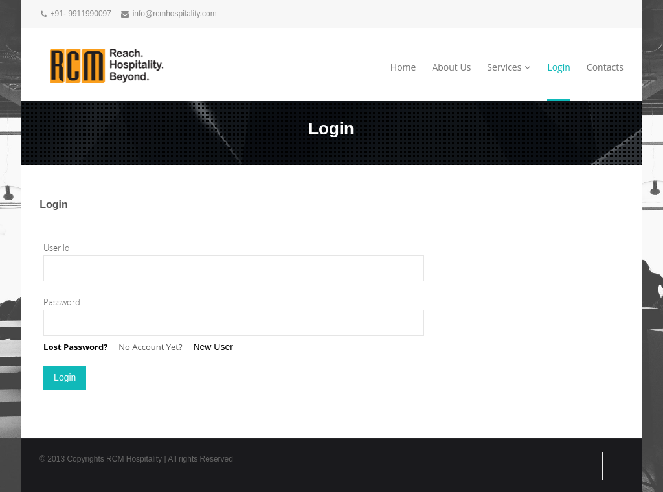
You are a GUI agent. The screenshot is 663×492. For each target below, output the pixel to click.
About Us (451, 67)
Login (558, 67)
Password (61, 302)
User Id (56, 247)
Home (403, 67)
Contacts (605, 67)
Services (509, 67)
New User (212, 347)
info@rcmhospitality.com (175, 13)
